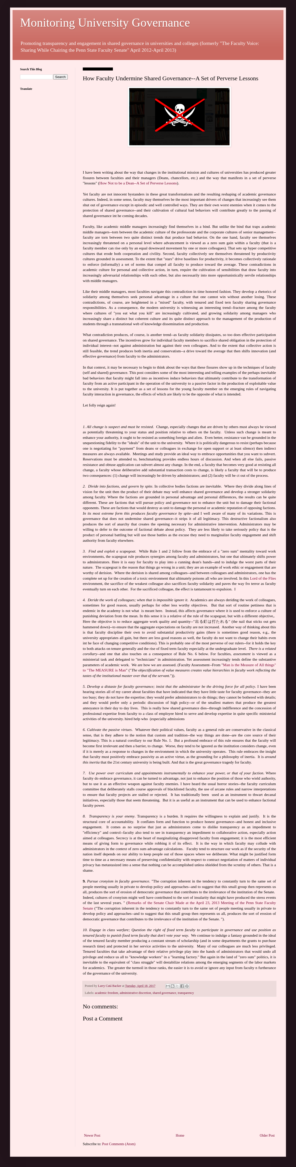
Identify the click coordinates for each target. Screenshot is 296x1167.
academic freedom (106, 993)
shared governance (164, 993)
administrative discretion (135, 993)
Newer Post (92, 1135)
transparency (186, 993)
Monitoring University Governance (105, 22)
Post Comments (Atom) (118, 1144)
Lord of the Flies (263, 578)
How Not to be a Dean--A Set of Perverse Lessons (138, 183)
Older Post (267, 1135)
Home (180, 1135)
